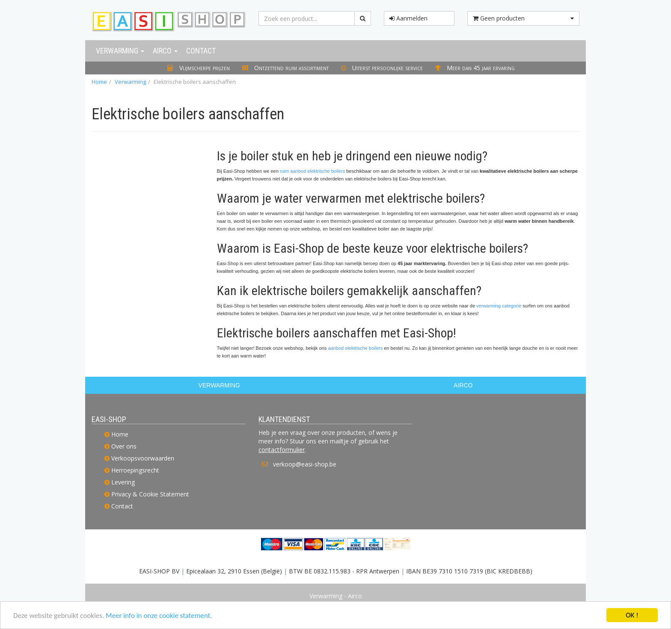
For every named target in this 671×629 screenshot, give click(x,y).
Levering (123, 482)
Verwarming (120, 50)
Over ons (124, 446)
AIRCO (463, 385)
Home (99, 82)
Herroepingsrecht (135, 470)
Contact (201, 50)
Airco (165, 50)
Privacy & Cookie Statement (150, 494)
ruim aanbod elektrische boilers (312, 171)
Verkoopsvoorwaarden (142, 458)
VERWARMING (219, 385)
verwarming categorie (498, 305)
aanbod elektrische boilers (355, 348)
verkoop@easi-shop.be (304, 464)
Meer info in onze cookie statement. (159, 615)
